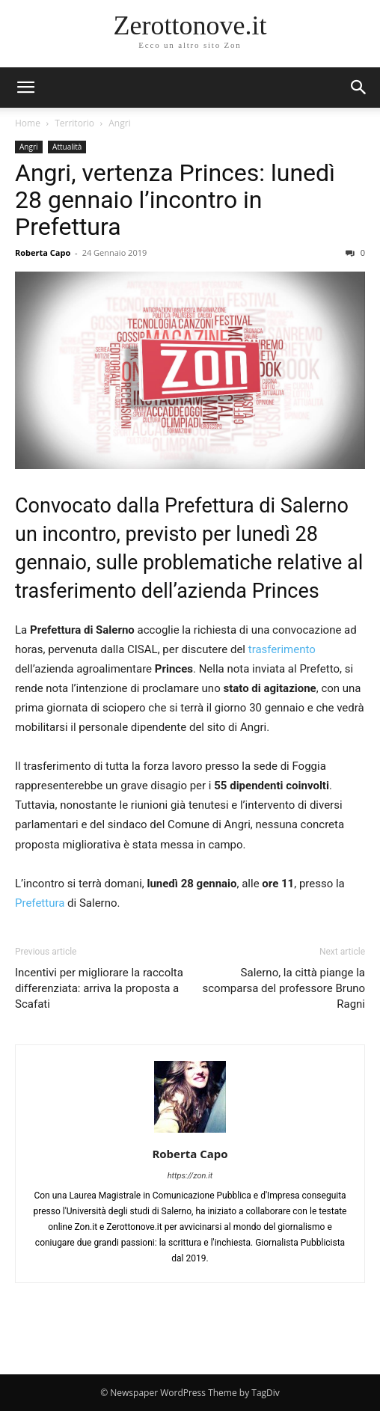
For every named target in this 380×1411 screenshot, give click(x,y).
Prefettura (39, 903)
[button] (359, 87)
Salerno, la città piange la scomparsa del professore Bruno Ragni (284, 988)
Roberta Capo (42, 252)
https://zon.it (190, 1176)
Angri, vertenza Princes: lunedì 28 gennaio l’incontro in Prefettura (175, 200)
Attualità (67, 146)
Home (27, 123)
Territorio (74, 123)
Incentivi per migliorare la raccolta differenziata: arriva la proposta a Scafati (99, 988)
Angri (119, 123)
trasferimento (282, 649)
